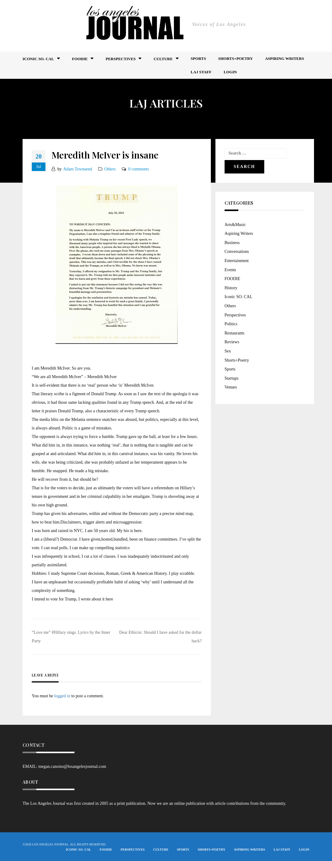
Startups (232, 378)
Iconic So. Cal (38, 59)
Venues (231, 387)
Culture (162, 59)
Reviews (232, 342)
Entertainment (237, 260)
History (231, 288)
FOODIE (80, 59)
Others (110, 169)
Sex (228, 351)
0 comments (138, 169)
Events (230, 270)
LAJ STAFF (201, 72)
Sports (198, 58)
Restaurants (234, 333)
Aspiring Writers (284, 58)
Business (232, 242)
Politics (231, 324)
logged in (62, 696)
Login (230, 72)
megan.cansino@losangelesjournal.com (72, 766)
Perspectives (120, 59)
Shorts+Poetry (235, 58)
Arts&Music (235, 224)
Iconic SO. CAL (238, 296)
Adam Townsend (77, 169)
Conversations (237, 251)
